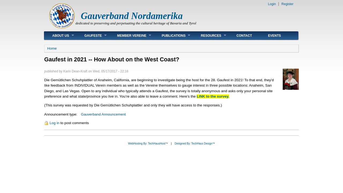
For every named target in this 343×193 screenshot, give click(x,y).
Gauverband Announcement (103, 114)
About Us (59, 36)
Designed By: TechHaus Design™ (195, 143)
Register (287, 4)
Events (274, 36)
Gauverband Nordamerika (132, 16)
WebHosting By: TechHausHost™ (148, 143)
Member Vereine (130, 36)
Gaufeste (91, 36)
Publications (172, 36)
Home (52, 48)
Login (272, 4)
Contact (244, 36)
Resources (209, 36)
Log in (54, 123)
